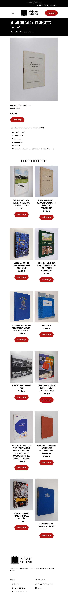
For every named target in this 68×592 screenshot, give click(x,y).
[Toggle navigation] (12, 13)
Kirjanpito (46, 325)
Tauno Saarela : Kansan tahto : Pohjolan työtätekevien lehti (46, 388)
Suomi (41, 5)
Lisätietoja (17, 120)
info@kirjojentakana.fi (50, 5)
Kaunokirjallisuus (20, 588)
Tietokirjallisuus (25, 105)
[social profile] (40, 2)
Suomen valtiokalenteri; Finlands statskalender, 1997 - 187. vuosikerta (21, 328)
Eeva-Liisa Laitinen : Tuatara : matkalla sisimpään (21, 516)
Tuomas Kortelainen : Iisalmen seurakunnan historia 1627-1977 (21, 202)
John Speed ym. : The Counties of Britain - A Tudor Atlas (21, 265)
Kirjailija (16, 584)
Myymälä (51, 13)
